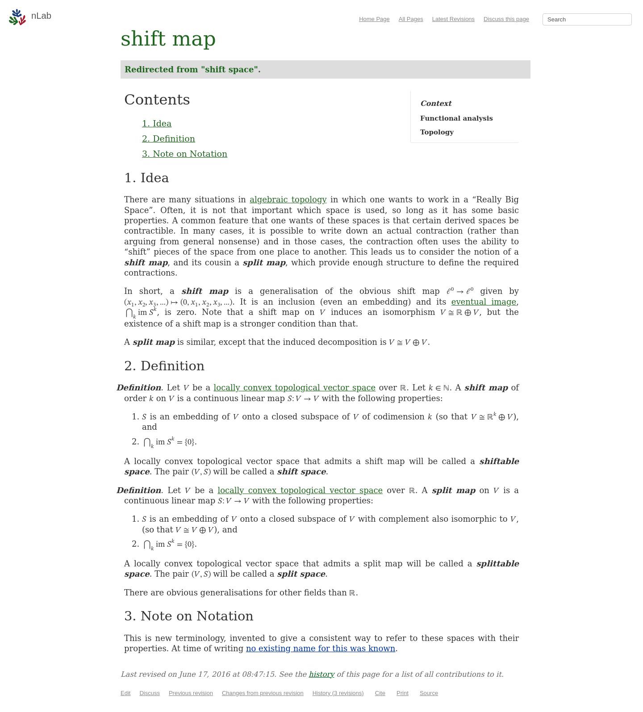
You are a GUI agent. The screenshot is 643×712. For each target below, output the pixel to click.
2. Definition (168, 138)
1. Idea (156, 123)
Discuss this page (506, 19)
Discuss (149, 693)
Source (429, 693)
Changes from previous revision (263, 693)
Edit (125, 693)
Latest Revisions (453, 19)
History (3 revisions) (338, 693)
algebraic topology (288, 199)
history (321, 674)
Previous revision (191, 693)
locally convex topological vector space (295, 387)
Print (403, 693)
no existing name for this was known (320, 648)
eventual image (483, 301)
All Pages (411, 19)
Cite (380, 693)
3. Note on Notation (184, 154)
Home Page (374, 19)
